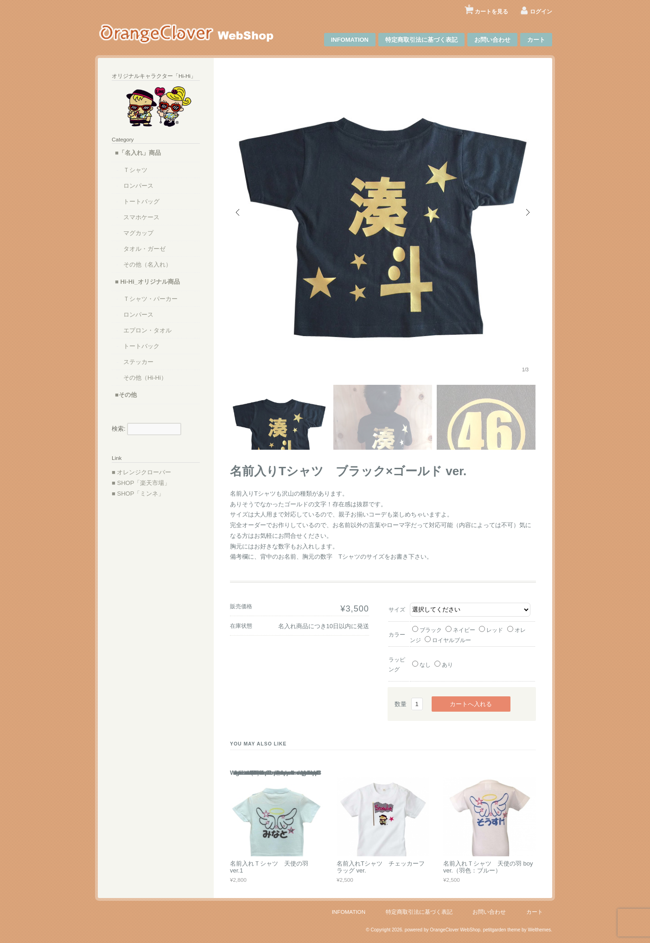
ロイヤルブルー (448, 640)
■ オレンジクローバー (141, 472)
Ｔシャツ (135, 169)
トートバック (141, 346)
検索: (119, 428)
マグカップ (138, 232)
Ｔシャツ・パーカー (150, 298)
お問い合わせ (492, 39)
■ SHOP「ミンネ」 (138, 493)
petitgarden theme (502, 929)
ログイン (541, 11)
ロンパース (138, 185)
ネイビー (460, 630)
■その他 (126, 394)
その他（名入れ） (147, 264)
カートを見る (488, 7)
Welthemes (539, 929)
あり (443, 665)
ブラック (427, 630)
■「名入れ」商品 (138, 152)
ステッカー (138, 361)
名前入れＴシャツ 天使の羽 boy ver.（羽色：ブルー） (488, 867)
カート (536, 39)
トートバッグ (141, 201)
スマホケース (141, 217)
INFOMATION (350, 39)
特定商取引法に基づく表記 (421, 39)
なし (421, 665)
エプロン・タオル (147, 330)
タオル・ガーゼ (144, 248)
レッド (491, 630)
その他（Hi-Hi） (145, 377)
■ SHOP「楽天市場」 (141, 482)
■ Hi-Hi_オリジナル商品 (147, 281)
